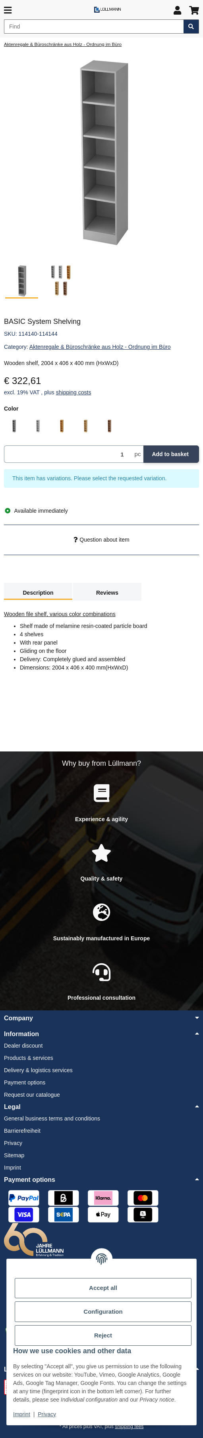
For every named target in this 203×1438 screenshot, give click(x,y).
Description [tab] (38, 593)
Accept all (103, 1288)
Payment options (24, 1082)
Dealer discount (23, 1045)
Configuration (103, 1311)
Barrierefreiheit (22, 1131)
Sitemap (14, 1155)
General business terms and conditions (52, 1118)
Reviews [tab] (107, 593)
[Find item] (191, 26)
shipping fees (129, 1426)
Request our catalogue (32, 1095)
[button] (177, 10)
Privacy (47, 1414)
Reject (103, 1335)
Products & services (28, 1058)
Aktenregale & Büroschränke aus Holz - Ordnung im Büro (100, 347)
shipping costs (73, 392)
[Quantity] (68, 454)
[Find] (94, 26)
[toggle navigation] (8, 10)
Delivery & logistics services (38, 1070)
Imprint (22, 1414)
